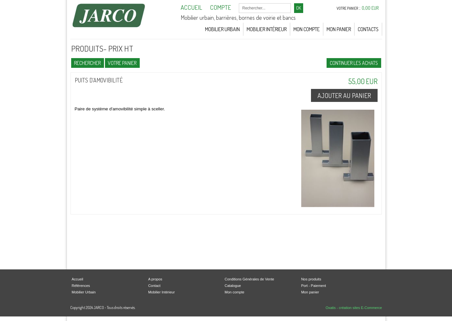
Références (81, 286)
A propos (155, 279)
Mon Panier (339, 29)
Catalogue (233, 286)
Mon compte (234, 292)
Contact (154, 286)
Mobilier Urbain (222, 29)
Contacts (368, 29)
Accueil (77, 279)
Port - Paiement (313, 286)
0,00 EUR (370, 8)
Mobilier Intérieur (267, 29)
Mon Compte (306, 29)
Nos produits (311, 279)
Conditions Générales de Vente (249, 279)
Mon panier (310, 292)
